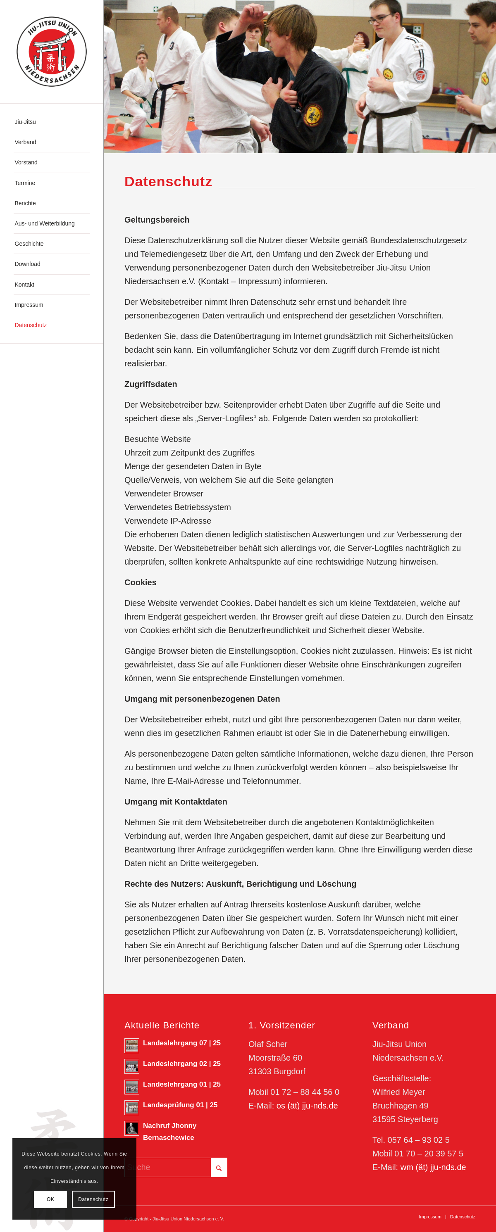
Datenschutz (93, 1199)
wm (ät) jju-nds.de (433, 1167)
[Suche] (175, 1167)
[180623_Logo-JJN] (52, 52)
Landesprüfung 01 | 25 (180, 1105)
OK (51, 1199)
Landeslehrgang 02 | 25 (182, 1064)
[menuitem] (52, 122)
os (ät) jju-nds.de (307, 1105)
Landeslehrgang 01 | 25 (182, 1084)
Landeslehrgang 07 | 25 (182, 1043)
